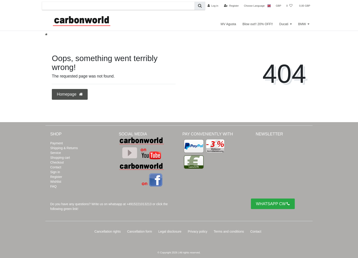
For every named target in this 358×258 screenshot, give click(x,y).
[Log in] (213, 5)
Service (55, 153)
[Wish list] (289, 5)
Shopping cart (60, 157)
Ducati (283, 24)
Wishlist (55, 181)
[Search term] (118, 6)
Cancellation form (139, 231)
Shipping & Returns (64, 148)
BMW (302, 24)
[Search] (200, 6)
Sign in (55, 172)
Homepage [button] (70, 94)
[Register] (231, 5)
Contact (55, 167)
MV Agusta (228, 24)
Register (56, 177)
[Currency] (278, 5)
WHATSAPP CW (273, 204)
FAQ (53, 186)
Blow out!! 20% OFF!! (257, 24)
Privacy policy (198, 231)
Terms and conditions (229, 231)
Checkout (57, 162)
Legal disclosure (169, 231)
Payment (56, 143)
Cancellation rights (108, 231)
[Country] (269, 5)
